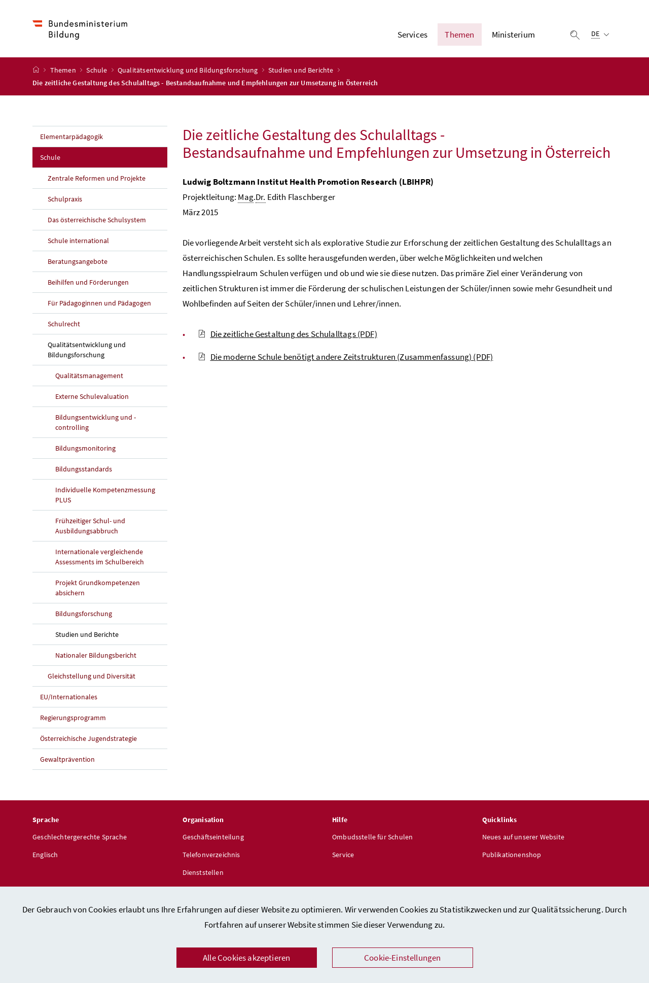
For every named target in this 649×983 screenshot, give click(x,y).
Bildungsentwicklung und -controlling (95, 423)
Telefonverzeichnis (211, 856)
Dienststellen (203, 873)
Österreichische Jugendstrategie (88, 739)
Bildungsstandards (83, 470)
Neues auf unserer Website (523, 838)
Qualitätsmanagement (89, 377)
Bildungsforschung (83, 615)
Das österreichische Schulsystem (97, 221)
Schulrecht (64, 325)
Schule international (78, 242)
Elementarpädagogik (71, 138)
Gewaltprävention (67, 760)
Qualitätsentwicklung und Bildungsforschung (189, 71)
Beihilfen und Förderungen (88, 283)
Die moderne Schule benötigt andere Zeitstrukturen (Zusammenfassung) (345, 358)
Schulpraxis (65, 200)
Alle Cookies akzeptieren (246, 957)
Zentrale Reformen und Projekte (97, 179)
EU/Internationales (68, 698)
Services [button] (412, 35)
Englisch (45, 856)
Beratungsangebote (77, 262)
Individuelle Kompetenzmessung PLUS (105, 496)
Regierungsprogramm (73, 719)
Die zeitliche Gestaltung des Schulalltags (287, 335)
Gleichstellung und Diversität (91, 677)
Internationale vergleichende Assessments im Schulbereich (99, 558)
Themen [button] (459, 35)
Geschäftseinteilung (213, 838)
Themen (64, 71)
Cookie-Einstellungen (402, 957)
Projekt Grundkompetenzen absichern (97, 589)
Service (343, 856)
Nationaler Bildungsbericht (95, 656)
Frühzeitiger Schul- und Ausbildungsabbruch (90, 527)
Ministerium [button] (513, 35)
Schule (97, 71)
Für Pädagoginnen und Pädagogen (99, 304)
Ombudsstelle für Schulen (372, 838)
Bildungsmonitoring (85, 449)
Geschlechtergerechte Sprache (79, 838)
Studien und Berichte (301, 71)
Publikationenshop (512, 856)
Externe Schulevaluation (92, 397)
